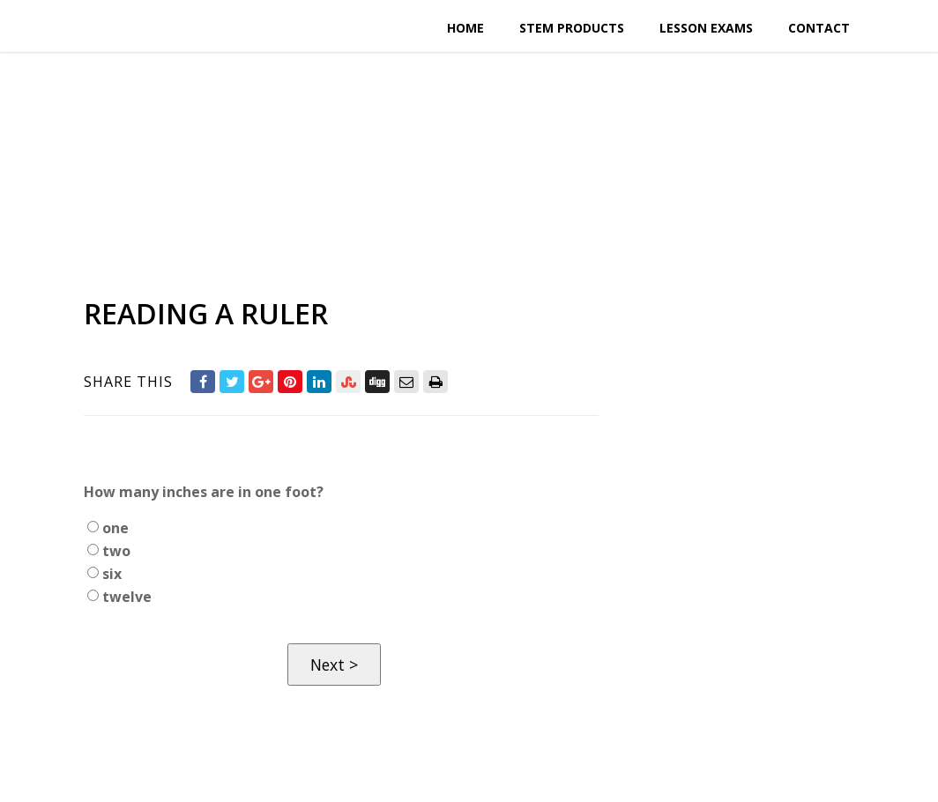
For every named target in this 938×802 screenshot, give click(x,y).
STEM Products (571, 27)
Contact (819, 27)
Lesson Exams (706, 27)
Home (465, 27)
